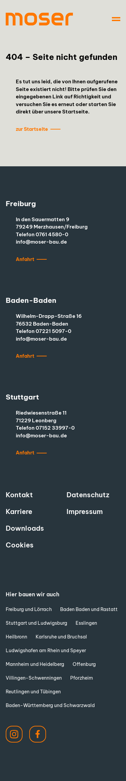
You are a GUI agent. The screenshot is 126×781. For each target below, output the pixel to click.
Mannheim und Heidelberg (35, 664)
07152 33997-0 (55, 428)
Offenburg (84, 664)
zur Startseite (32, 129)
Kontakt (19, 495)
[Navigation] (116, 19)
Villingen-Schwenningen (34, 678)
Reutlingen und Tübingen (33, 692)
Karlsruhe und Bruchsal (61, 637)
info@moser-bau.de (41, 242)
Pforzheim (81, 678)
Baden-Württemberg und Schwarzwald (50, 705)
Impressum (85, 511)
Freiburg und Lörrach (29, 609)
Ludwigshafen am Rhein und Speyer (46, 650)
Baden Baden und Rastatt (89, 609)
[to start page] (39, 19)
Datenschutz (88, 495)
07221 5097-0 (53, 331)
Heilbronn (16, 637)
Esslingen (86, 623)
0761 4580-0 (52, 234)
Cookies (20, 545)
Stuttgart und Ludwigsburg (36, 623)
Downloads (25, 528)
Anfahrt (25, 259)
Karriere (19, 511)
